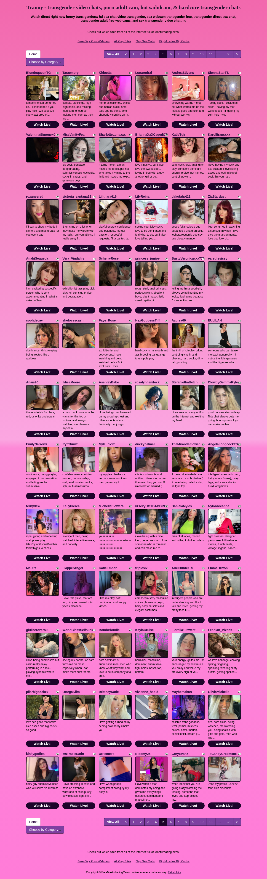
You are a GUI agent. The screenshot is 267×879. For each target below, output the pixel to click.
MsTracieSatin (73, 754)
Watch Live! (42, 124)
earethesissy (217, 258)
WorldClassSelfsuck (77, 630)
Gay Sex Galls (145, 41)
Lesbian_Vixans (220, 630)
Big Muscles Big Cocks (174, 41)
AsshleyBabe (109, 382)
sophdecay (34, 320)
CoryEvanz (180, 754)
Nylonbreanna (218, 506)
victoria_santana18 (76, 196)
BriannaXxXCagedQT (151, 134)
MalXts (31, 568)
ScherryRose (108, 258)
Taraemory (70, 72)
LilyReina (142, 196)
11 (211, 54)
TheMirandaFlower (186, 444)
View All (113, 54)
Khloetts (105, 72)
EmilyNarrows (36, 444)
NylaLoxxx (107, 444)
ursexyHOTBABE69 (150, 506)
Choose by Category (45, 62)
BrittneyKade (109, 692)
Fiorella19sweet (183, 630)
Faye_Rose (107, 320)
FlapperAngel (72, 568)
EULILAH (215, 320)
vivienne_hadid (146, 692)
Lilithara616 (108, 196)
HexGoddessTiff (147, 320)
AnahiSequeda (37, 258)
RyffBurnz (70, 444)
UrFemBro (106, 754)
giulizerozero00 (37, 630)
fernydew (33, 506)
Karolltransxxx (219, 134)
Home (33, 54)
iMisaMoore (71, 382)
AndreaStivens (183, 72)
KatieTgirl (179, 134)
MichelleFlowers (111, 506)
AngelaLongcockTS (223, 444)
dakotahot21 (181, 196)
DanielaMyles (182, 506)
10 (201, 54)
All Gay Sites (122, 41)
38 (228, 54)
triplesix (141, 568)
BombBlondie (109, 630)
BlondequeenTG (38, 72)
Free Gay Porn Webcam (93, 41)
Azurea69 (179, 320)
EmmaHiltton (218, 568)
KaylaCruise (144, 630)
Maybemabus (182, 692)
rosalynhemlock (147, 382)
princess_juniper (148, 258)
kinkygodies (35, 754)
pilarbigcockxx (37, 692)
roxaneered (34, 196)
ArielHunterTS (182, 568)
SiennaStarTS (218, 72)
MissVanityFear (74, 134)
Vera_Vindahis (73, 258)
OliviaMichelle (218, 692)
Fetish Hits (174, 872)
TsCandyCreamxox (222, 754)
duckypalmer (145, 444)
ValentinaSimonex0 (40, 134)
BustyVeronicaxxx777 (188, 258)
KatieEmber (108, 568)
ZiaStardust (217, 196)
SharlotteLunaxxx (112, 134)
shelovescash (72, 320)
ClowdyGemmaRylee (224, 382)
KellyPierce (71, 506)
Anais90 (32, 382)
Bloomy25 (142, 754)
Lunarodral (143, 72)
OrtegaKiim (71, 692)
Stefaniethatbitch (185, 382)
